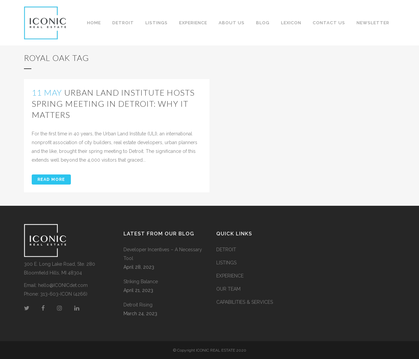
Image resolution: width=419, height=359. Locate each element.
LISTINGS (226, 262)
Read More (51, 179)
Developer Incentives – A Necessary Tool (162, 254)
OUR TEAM (228, 289)
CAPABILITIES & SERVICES (244, 302)
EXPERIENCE (230, 276)
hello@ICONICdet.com (63, 285)
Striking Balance (140, 281)
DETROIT (226, 249)
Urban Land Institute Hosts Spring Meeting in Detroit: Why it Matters (113, 104)
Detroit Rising (137, 304)
